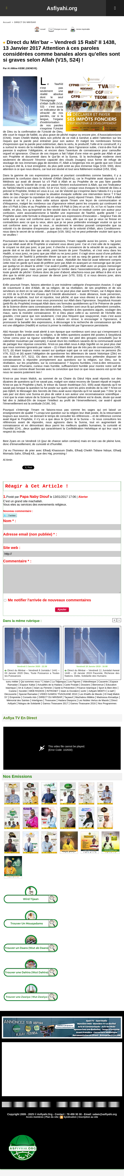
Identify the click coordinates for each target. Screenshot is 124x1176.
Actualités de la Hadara (67, 685)
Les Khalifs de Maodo (45, 697)
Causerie (113, 682)
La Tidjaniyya (63, 682)
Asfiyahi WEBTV (37, 694)
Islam (50, 682)
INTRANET (102, 691)
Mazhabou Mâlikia (60, 700)
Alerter (83, 497)
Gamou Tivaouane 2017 (62, 707)
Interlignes (25, 704)
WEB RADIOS (84, 691)
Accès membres (35, 1124)
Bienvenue (14, 688)
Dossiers (108, 685)
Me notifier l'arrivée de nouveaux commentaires (49, 601)
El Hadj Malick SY (72, 697)
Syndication (70, 1124)
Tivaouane (40, 704)
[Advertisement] (62, 1076)
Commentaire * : (17, 562)
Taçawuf (41, 700)
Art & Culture (58, 688)
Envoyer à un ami (55, 28)
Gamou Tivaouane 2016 (94, 707)
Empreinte (91, 697)
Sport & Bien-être (39, 691)
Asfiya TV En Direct (22, 724)
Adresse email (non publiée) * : (30, 535)
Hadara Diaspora (59, 704)
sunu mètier (10, 682)
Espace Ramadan (20, 685)
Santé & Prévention (103, 688)
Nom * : (9, 522)
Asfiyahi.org (62, 8)
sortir (22, 694)
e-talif (52, 694)
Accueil (6, 22)
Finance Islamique (15, 691)
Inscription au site (87, 1124)
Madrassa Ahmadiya (85, 700)
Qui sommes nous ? (32, 682)
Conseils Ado (108, 697)
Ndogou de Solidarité (33, 707)
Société (68, 691)
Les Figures (81, 682)
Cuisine (56, 691)
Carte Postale (92, 685)
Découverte (65, 694)
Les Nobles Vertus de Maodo (89, 704)
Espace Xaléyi (42, 685)
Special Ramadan (86, 694)
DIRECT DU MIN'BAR (24, 22)
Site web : (11, 548)
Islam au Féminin (78, 688)
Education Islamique (35, 688)
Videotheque (98, 682)
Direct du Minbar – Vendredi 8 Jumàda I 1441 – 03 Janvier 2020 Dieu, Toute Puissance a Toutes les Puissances (32, 673)
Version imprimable (87, 28)
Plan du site (52, 1124)
